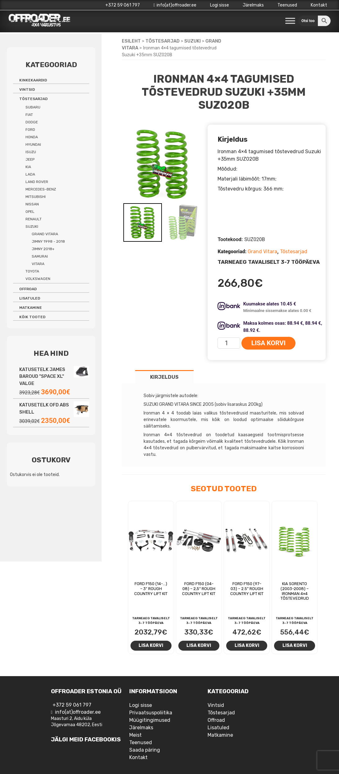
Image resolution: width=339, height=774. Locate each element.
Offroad (28, 289)
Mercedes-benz (40, 189)
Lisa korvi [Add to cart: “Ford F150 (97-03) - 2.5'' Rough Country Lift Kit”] (247, 645)
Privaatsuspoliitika (150, 713)
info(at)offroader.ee (174, 5)
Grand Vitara (262, 251)
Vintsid (27, 89)
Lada (30, 174)
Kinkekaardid (33, 80)
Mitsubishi (35, 197)
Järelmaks (253, 5)
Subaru (32, 107)
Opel (29, 211)
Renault (33, 219)
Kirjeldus (164, 377)
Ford (30, 129)
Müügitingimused (149, 720)
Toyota (32, 271)
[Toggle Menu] (290, 21)
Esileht (131, 41)
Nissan (32, 204)
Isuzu (30, 152)
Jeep (29, 159)
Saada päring (144, 750)
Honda (31, 137)
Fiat (29, 114)
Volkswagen (37, 279)
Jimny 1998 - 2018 (48, 241)
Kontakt (319, 5)
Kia (28, 167)
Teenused (287, 5)
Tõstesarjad (162, 41)
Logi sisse (219, 5)
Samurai (40, 256)
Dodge (31, 122)
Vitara (38, 264)
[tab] (164, 376)
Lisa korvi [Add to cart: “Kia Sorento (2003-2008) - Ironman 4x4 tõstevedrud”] (294, 645)
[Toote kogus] (229, 343)
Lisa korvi (268, 343)
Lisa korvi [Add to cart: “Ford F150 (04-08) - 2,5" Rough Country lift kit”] (198, 645)
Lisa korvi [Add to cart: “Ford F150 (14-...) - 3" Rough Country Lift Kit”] (151, 645)
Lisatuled (29, 298)
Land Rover (36, 182)
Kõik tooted (32, 317)
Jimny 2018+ (43, 249)
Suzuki (192, 41)
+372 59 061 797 (122, 5)
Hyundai (33, 144)
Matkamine (30, 307)
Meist (135, 735)
